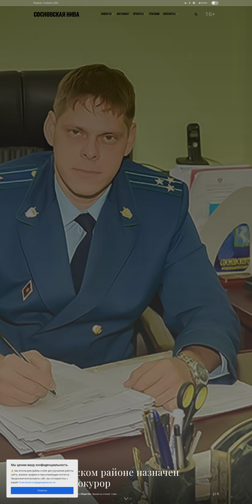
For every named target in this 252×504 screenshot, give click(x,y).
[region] (42, 479)
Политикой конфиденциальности (36, 482)
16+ (210, 14)
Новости (106, 14)
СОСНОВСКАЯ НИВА (56, 14)
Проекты (138, 14)
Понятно (42, 490)
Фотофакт (123, 14)
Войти (203, 2)
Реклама (154, 14)
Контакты (169, 14)
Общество (85, 493)
